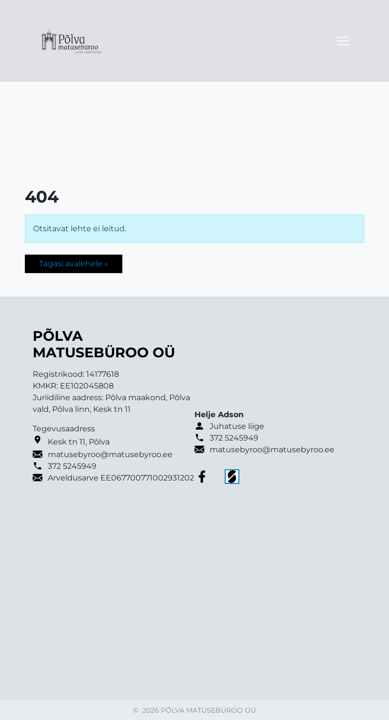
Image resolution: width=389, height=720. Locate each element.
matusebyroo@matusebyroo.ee (110, 454)
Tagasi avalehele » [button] (73, 263)
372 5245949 (72, 466)
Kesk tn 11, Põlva (79, 441)
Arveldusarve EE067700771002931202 (121, 477)
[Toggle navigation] (343, 41)
